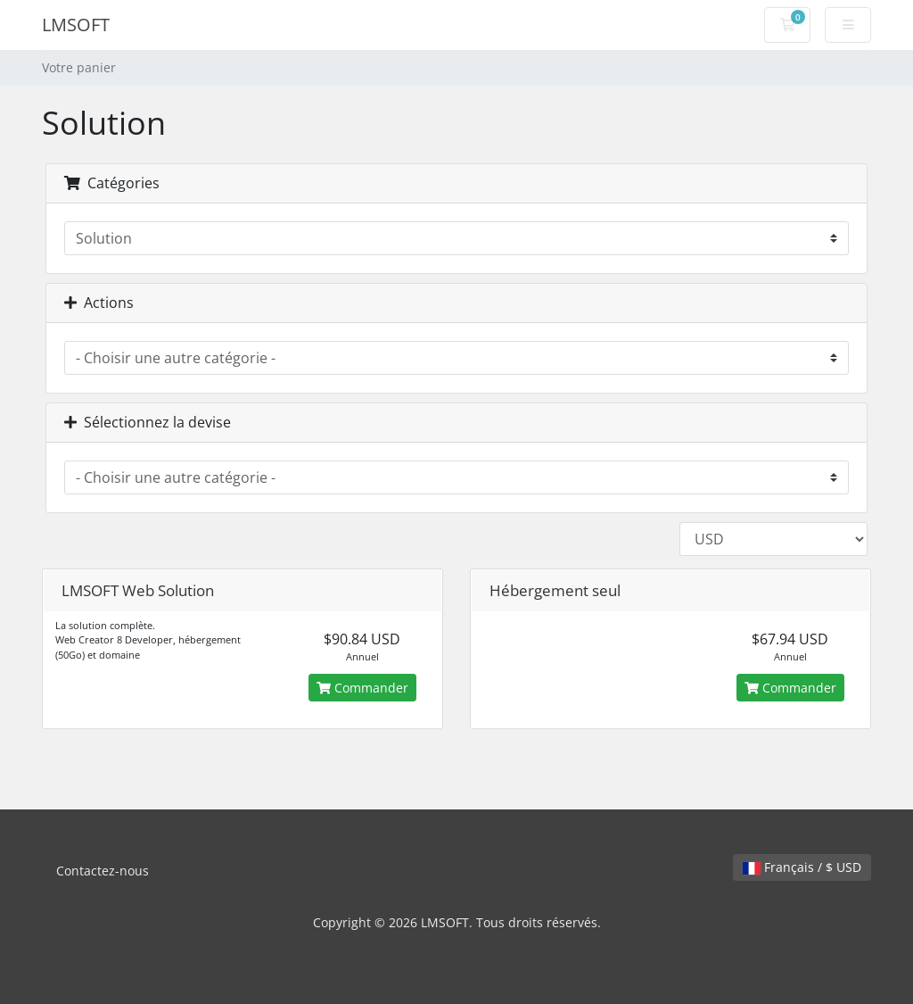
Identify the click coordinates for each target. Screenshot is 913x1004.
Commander (362, 687)
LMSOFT (76, 24)
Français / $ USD (802, 867)
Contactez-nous (102, 870)
